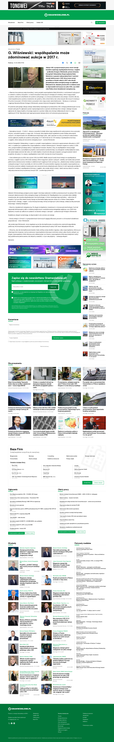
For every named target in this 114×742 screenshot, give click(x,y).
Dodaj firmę (87, 482)
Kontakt (85, 717)
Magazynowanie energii (64, 728)
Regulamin (28, 331)
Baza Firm (20, 22)
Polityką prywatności (52, 331)
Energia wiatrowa (90, 456)
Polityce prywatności (24, 308)
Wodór (59, 732)
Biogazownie (13, 456)
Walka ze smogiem (62, 730)
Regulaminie (14, 308)
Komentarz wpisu (58, 338)
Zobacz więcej (98, 482)
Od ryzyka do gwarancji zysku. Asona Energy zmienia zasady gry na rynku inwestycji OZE (29, 28)
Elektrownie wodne (71, 456)
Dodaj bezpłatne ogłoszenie (16, 533)
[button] (91, 22)
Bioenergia (60, 726)
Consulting (51, 456)
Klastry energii (33, 458)
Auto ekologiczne (62, 722)
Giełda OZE (40, 22)
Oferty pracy (30, 22)
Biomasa (31, 456)
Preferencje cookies (88, 725)
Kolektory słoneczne (53, 458)
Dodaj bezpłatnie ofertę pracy (66, 531)
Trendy (18, 49)
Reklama (85, 721)
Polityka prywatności (88, 713)
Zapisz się (53, 287)
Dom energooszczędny (64, 724)
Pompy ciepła (70, 458)
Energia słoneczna (62, 718)
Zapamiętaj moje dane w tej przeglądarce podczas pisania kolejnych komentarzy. (29, 341)
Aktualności (11, 22)
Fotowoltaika (14, 458)
